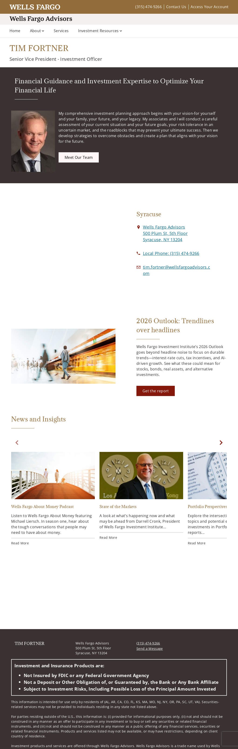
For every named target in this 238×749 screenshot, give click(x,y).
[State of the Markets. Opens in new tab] (141, 496)
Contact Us (176, 6)
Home (15, 30)
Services (61, 30)
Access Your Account (209, 6)
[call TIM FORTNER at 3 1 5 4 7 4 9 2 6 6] (171, 253)
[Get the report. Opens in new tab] (155, 391)
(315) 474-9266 (148, 6)
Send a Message (149, 648)
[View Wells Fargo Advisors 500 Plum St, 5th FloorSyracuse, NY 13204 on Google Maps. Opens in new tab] (165, 233)
